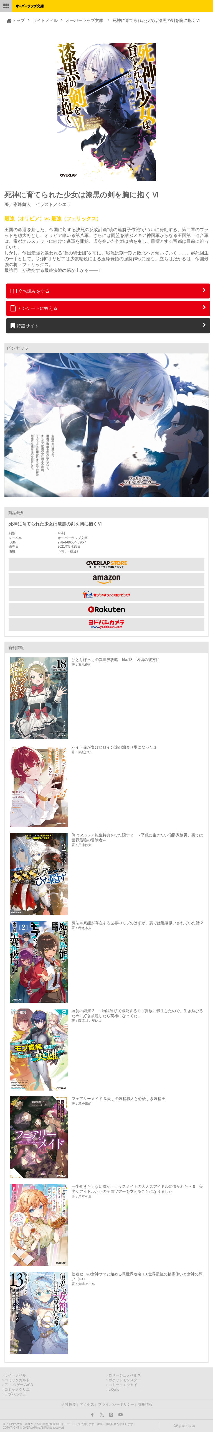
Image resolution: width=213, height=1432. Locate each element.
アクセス (87, 1405)
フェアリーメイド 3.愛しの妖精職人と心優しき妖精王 (118, 1098)
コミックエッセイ (122, 1385)
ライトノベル (45, 20)
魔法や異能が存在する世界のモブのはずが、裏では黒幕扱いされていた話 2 (137, 923)
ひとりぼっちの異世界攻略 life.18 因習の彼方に (115, 659)
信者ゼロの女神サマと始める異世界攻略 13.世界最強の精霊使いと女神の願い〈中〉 (137, 1276)
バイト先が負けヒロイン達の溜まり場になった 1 (114, 747)
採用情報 (145, 1405)
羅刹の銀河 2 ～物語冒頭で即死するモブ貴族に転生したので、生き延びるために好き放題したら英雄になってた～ (137, 1013)
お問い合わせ (187, 1426)
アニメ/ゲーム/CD (18, 1385)
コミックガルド (17, 1380)
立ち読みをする (30, 291)
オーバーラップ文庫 (84, 20)
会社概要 (69, 1405)
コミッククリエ (17, 1390)
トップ (18, 20)
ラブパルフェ (15, 1394)
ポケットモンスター (124, 1380)
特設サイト (25, 326)
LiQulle (113, 1390)
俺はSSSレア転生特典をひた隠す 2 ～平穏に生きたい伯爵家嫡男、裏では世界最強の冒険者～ (137, 837)
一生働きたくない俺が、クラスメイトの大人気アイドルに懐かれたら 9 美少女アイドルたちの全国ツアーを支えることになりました (137, 1189)
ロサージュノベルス (124, 1375)
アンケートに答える (34, 308)
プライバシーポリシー (116, 1405)
